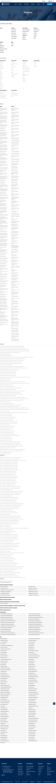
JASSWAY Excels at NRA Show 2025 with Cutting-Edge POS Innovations (4, 149)
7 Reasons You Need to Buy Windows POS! (14, 306)
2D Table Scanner (2, 96)
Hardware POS (2, 723)
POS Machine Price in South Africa (33, 595)
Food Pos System (31, 683)
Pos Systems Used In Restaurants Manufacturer (35, 617)
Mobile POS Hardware (31, 714)
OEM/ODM (2, 52)
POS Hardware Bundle (3, 737)
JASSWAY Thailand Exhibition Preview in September (3, 201)
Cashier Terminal (3, 730)
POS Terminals (2, 706)
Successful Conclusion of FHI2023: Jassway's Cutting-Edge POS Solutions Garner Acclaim (4, 250)
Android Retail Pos (31, 647)
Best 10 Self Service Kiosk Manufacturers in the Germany (15, 145)
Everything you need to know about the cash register (14, 315)
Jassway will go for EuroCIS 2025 (3, 183)
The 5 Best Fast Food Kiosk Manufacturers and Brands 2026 (15, 267)
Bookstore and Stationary (25, 35)
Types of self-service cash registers (15, 290)
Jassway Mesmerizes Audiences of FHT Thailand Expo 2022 (15, 282)
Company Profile (36, 29)
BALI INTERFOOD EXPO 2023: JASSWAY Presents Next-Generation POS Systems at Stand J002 (4, 244)
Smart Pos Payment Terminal (32, 654)
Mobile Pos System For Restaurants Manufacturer (8, 620)
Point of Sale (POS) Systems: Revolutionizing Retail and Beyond (15, 232)
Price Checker (13, 38)
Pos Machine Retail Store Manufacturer (34, 613)
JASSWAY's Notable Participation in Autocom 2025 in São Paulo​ (4, 162)
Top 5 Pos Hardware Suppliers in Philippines (14, 249)
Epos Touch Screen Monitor (32, 680)
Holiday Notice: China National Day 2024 (3, 193)
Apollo (1, 82)
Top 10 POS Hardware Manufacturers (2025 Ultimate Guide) (14, 279)
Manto (23, 73)
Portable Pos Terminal (3, 666)
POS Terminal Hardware (32, 690)
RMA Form (2, 47)
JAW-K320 (24, 81)
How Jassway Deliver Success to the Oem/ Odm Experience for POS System (4, 320)
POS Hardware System (3, 735)
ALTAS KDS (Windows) (25, 71)
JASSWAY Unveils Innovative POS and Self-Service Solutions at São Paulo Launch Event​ (3, 158)
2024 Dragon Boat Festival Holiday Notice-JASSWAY (4, 215)
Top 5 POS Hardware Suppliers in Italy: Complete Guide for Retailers (15, 164)
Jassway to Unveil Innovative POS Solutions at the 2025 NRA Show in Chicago (4, 154)
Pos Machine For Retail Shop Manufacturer (34, 624)
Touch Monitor (13, 34)
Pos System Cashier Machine (4, 685)
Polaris (1, 65)
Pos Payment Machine (31, 678)
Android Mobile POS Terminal (32, 721)
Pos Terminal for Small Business (33, 657)
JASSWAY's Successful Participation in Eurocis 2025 (3, 174)
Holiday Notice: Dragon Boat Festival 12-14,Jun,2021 (3, 313)
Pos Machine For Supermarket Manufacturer (7, 624)
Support (1, 42)
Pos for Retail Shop (31, 662)
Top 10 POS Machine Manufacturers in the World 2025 (3, 286)
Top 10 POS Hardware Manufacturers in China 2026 (14, 304)
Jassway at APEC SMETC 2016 (4, 325)
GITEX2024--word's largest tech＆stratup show (4, 195)
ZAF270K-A (24, 62)
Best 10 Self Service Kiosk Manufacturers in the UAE (15, 151)
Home (28, 14)
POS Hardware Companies (32, 730)
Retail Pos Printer (3, 683)
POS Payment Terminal (31, 732)
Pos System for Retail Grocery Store (5, 659)
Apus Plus (12, 75)
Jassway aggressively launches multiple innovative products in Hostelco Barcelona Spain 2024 (4, 222)
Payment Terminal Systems (4, 690)
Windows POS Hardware (4, 697)
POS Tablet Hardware (3, 699)
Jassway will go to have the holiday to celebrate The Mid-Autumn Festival (4, 305)
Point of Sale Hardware (31, 735)
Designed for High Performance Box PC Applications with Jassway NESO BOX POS (4, 316)
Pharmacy (24, 33)
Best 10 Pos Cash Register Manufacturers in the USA (15, 140)
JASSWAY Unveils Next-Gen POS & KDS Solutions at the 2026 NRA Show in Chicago (4, 113)
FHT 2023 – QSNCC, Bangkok (3, 248)
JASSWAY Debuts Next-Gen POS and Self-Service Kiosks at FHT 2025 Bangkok (4, 142)
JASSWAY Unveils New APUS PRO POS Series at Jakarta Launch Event (3, 146)
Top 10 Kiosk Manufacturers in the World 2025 (14, 270)
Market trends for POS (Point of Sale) (14, 241)
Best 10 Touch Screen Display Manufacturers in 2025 (15, 252)
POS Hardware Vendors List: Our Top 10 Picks (14, 296)
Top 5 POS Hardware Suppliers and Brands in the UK (14, 191)
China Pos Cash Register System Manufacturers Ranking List (15, 336)
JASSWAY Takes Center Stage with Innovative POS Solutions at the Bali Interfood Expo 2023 (4, 240)
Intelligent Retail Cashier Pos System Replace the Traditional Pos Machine (15, 322)
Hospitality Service (25, 31)
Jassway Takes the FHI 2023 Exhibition (3, 254)
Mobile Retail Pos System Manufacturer (6, 617)
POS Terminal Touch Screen (4, 716)
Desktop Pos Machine (3, 638)
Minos (1, 79)
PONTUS (1, 73)
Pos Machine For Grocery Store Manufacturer (7, 622)
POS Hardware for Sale (3, 728)
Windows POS (13, 29)
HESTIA (12, 96)
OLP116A (12, 67)
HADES (1, 74)
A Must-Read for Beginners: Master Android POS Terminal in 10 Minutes (15, 202)
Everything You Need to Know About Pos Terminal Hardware (15, 312)
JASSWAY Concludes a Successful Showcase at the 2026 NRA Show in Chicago (3, 109)
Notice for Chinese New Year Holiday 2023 (3, 263)
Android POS (13, 31)
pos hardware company (4, 586)
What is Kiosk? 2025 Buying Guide (14, 219)
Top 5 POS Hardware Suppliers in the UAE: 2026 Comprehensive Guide (15, 177)
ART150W (1, 68)
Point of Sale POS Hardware (4, 702)
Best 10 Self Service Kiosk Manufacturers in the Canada (15, 156)
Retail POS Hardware (31, 723)
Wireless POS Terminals (31, 709)
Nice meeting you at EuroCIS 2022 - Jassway (3, 276)
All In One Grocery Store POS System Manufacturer (8, 634)
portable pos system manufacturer (5, 631)
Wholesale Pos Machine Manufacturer (34, 627)
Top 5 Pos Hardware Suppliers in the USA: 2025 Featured (15, 194)
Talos (1, 80)
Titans (1, 71)
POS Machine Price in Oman (4, 593)
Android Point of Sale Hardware (33, 697)
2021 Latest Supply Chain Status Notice (4, 322)
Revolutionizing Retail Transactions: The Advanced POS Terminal (15, 225)
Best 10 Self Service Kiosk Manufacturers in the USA (15, 159)
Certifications (36, 31)
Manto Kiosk (24, 65)
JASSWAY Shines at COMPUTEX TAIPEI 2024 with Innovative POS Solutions (4, 211)
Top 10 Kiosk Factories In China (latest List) (15, 273)
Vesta (12, 70)
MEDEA (35, 62)
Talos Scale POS (13, 66)
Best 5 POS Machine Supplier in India (14, 255)
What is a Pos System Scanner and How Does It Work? (15, 325)
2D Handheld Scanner (3, 98)
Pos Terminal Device (3, 650)
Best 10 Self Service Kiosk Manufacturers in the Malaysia (15, 149)
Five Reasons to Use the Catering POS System (14, 328)
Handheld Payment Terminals (4, 688)
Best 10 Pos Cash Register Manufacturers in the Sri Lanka (15, 126)
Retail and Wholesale (26, 29)
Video (35, 38)
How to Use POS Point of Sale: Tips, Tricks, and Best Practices (15, 209)
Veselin (12, 72)
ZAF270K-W (24, 63)
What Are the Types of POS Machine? (15, 299)
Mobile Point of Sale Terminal (32, 688)
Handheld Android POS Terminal (33, 706)
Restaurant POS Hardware (4, 725)
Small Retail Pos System (4, 640)
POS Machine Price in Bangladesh (5, 591)
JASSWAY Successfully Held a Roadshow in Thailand (3, 171)
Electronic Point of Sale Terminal (5, 692)
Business (35, 34)
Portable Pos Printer (31, 673)
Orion (1, 88)
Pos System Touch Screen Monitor (5, 669)
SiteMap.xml (39, 781)
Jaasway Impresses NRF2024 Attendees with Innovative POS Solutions (4, 234)
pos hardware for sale (31, 586)
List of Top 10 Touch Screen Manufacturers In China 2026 (15, 258)
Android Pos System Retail (32, 669)
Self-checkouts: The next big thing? (15, 243)
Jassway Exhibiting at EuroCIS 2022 (3, 279)
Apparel (23, 37)
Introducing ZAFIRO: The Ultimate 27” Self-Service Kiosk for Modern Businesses (15, 198)
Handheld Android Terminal (4, 711)
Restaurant (24, 39)
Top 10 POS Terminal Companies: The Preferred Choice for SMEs (15, 276)
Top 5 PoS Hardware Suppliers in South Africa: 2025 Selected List (15, 180)
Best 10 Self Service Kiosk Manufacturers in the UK (15, 143)
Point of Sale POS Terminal (32, 702)
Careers (35, 36)
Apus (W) (1, 85)
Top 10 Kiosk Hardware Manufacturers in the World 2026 (14, 264)
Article (12, 43)
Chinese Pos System (3, 654)
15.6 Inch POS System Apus (14, 64)
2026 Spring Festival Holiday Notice (3, 128)
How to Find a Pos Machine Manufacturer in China (15, 309)
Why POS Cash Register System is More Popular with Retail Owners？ (14, 331)
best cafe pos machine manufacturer (34, 631)
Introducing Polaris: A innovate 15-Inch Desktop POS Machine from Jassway (15, 228)
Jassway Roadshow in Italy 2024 (3, 229)
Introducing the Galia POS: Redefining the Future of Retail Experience (15, 222)
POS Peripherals (14, 36)
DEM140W (1, 77)
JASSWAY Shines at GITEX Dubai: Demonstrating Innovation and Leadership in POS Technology (4, 189)
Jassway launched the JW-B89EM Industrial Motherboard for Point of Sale (4, 309)
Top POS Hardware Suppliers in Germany (14, 170)
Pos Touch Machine (31, 643)
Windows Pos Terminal (3, 647)
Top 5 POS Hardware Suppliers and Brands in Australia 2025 (14, 185)
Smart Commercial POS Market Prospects (3, 294)
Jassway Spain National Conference (3, 292)
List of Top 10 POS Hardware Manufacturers (4, 283)
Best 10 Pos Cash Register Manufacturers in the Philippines (15, 120)
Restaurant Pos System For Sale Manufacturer (35, 622)
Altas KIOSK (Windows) (26, 68)
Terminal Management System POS (5, 687)
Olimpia (1, 83)
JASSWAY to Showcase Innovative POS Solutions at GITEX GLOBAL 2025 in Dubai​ (4, 138)
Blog (12, 42)
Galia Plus (1, 63)
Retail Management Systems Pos (33, 676)
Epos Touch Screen (3, 680)
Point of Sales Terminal (3, 704)
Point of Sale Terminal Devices (32, 692)
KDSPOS (23, 78)
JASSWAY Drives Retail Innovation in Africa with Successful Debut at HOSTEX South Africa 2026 (4, 117)
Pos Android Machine (3, 662)
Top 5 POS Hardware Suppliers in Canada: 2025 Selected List (15, 188)
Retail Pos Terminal (31, 645)
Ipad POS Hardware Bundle (32, 740)
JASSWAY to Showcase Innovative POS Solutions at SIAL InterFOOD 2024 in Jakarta (4, 186)
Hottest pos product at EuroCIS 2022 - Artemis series (14, 287)
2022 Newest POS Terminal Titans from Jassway (4, 281)
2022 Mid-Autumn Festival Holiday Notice (15, 285)
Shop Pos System (3, 664)
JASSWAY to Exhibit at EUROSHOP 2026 (3, 130)
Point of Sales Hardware (32, 713)
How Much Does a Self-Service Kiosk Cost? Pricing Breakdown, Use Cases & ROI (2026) (15, 116)
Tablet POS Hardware (3, 739)
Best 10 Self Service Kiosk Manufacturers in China (15, 161)
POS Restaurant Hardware (4, 695)
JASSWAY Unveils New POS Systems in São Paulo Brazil (4, 165)
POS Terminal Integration (4, 721)
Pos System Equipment (31, 685)
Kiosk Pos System (31, 659)
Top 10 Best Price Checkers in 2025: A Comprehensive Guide (15, 216)
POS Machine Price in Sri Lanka (33, 591)
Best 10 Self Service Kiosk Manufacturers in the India (15, 154)
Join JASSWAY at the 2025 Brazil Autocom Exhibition (4, 168)
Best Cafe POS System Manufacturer (34, 634)
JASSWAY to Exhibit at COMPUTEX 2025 (3, 151)
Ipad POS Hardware (31, 737)
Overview (35, 33)
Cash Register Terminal (3, 732)
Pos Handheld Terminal (4, 678)
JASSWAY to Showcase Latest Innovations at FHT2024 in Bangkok (3, 208)
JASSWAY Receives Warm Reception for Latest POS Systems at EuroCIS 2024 (4, 226)
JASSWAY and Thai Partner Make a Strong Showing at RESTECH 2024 (4, 198)
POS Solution (25, 28)
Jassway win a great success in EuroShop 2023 (4, 261)
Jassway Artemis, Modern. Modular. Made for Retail (4, 258)
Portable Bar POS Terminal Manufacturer (34, 629)
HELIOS (1, 76)
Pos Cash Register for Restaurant (33, 650)
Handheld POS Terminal (32, 704)
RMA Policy (2, 45)
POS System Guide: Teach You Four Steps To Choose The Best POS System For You (15, 340)
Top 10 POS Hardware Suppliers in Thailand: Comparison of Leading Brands (14, 173)
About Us (35, 28)
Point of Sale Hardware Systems (33, 718)
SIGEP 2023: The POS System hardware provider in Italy (4, 269)
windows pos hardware (4, 588)
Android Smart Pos (31, 652)
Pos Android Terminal (3, 652)
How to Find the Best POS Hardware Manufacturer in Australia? (4, 289)
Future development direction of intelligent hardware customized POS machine (15, 319)
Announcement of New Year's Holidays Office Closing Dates (3, 266)
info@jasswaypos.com (7, 1)
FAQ (0, 43)
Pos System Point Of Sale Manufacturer (6, 615)
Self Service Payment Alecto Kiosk (25, 75)
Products (13, 28)
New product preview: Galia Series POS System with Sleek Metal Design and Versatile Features (15, 246)
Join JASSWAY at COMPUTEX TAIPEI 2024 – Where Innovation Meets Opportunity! (4, 218)
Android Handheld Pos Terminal (5, 676)
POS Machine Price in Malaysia (5, 595)
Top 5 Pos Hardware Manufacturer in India (14, 301)
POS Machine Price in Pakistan (33, 593)
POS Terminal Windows (31, 725)
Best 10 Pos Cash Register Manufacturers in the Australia (15, 129)
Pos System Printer (3, 671)
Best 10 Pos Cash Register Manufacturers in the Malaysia (15, 123)
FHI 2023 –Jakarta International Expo (3, 256)
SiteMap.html (32, 781)
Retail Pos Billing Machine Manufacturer (6, 613)
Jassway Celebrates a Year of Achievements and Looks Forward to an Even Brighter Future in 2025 (4, 177)
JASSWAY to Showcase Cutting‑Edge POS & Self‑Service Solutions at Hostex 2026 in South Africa (3, 121)
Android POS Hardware (31, 711)
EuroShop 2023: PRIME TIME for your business (3, 274)
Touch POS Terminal (3, 713)
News (12, 45)
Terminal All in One (31, 728)
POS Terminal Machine (3, 718)
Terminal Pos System (31, 664)
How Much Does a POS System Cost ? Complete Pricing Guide (15, 113)
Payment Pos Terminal (31, 666)
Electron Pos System (3, 657)
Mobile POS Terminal (31, 716)
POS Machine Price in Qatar (32, 588)
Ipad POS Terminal (31, 687)
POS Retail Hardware (31, 739)
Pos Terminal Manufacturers (32, 671)
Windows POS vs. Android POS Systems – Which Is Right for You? (15, 205)
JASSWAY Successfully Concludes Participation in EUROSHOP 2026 (4, 125)
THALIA (35, 63)
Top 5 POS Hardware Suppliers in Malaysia (14, 182)
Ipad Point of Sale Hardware (4, 740)
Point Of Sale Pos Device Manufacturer (34, 615)
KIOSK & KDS (13, 33)
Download (2, 50)
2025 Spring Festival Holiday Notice (3, 180)
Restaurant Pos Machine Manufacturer (6, 627)
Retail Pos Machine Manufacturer (5, 629)
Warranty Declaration (3, 48)
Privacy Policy (17, 781)
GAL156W (1, 62)
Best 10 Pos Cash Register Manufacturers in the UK (15, 138)
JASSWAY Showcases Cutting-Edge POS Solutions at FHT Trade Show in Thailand (3, 204)
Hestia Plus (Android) (14, 93)
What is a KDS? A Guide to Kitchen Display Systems (15, 334)
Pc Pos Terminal (2, 643)
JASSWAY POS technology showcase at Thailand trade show (15, 238)
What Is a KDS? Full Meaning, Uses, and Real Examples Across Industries (15, 109)
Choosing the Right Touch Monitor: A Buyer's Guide (15, 214)
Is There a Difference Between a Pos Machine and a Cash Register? (3, 302)
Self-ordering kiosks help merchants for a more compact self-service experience (15, 293)
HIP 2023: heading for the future (4, 272)
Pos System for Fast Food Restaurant (34, 638)
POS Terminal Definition (4, 709)
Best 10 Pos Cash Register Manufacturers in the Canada (15, 132)
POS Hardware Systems (4, 714)
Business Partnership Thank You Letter (3, 296)
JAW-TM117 (36, 65)
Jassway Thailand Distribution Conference (3, 231)
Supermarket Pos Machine (32, 640)
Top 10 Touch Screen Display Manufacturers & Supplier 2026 (15, 261)
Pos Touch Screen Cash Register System (6, 645)
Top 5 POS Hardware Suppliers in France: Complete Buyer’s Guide (14, 167)
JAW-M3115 (2, 93)
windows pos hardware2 (4, 603)
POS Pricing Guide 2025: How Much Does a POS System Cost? (15, 235)
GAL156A (12, 62)
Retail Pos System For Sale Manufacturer (34, 620)
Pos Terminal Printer (3, 673)
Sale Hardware (2, 742)
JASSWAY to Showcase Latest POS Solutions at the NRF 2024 (3, 237)
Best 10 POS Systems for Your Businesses (15, 211)
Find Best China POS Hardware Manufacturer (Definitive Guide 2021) (3, 299)
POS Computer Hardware (32, 699)
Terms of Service (25, 781)
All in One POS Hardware (32, 695)
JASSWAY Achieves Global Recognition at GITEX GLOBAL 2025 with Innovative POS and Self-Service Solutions (4, 134)
